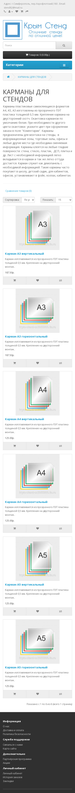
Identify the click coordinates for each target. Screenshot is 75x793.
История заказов (12, 777)
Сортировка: (12, 199)
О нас (6, 726)
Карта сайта (9, 748)
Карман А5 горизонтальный (26, 667)
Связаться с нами (13, 744)
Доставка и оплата (13, 730)
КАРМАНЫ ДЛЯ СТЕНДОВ (32, 77)
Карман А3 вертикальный (24, 253)
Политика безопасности (17, 734)
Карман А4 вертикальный (24, 419)
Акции (6, 763)
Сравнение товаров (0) (18, 191)
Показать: (48, 199)
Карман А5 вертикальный (24, 584)
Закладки (8, 781)
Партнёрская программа (17, 759)
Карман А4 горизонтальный (26, 502)
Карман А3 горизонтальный (26, 336)
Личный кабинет (12, 773)
